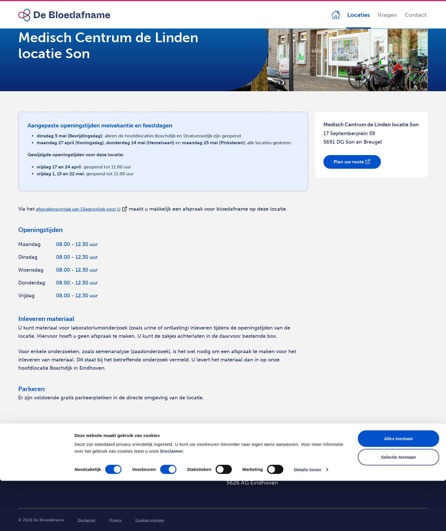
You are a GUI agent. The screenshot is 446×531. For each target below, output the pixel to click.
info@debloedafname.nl (366, 471)
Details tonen (307, 519)
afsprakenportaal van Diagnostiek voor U (84, 209)
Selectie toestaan (398, 507)
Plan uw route (349, 161)
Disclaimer (171, 501)
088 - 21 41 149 (355, 460)
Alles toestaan (398, 488)
